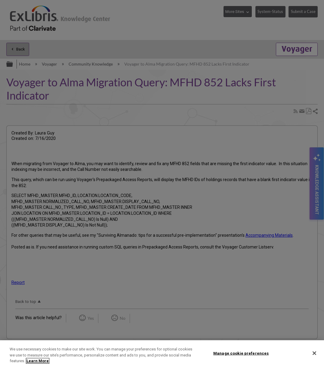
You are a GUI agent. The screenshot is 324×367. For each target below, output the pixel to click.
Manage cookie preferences (241, 353)
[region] (162, 353)
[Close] (314, 353)
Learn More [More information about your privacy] (37, 361)
